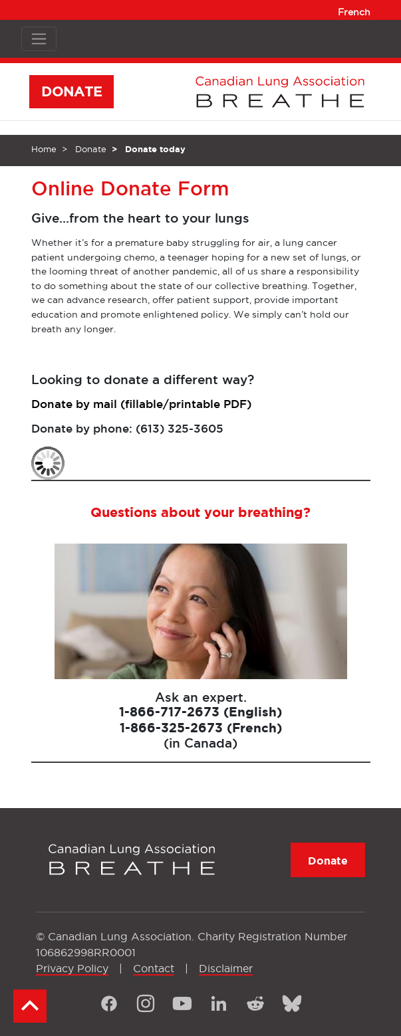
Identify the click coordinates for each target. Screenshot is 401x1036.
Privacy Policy (72, 968)
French (354, 12)
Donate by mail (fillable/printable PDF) (141, 403)
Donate (90, 149)
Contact (153, 968)
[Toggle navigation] (39, 39)
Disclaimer (226, 968)
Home (44, 149)
